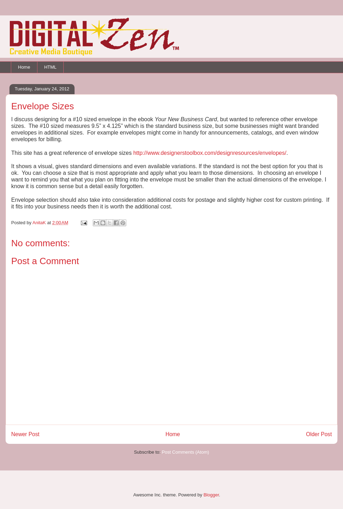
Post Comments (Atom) (185, 452)
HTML (50, 67)
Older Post (319, 434)
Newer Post (25, 434)
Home (24, 67)
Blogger (211, 494)
